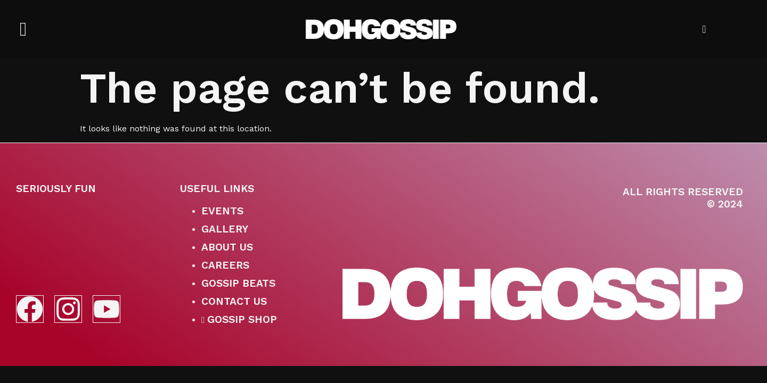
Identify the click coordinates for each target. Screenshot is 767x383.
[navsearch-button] (695, 29)
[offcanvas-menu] (23, 29)
